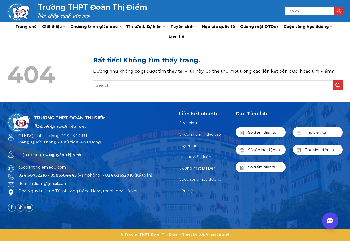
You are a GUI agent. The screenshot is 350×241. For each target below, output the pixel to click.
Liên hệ (176, 36)
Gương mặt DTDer (259, 26)
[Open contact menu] (330, 220)
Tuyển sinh (183, 26)
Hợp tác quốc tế (218, 26)
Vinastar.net (217, 234)
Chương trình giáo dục (95, 26)
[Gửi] (338, 11)
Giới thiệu (53, 26)
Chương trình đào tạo (200, 134)
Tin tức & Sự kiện (145, 26)
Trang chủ (26, 26)
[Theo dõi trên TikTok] (21, 208)
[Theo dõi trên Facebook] (12, 208)
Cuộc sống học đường (308, 26)
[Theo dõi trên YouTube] (29, 208)
